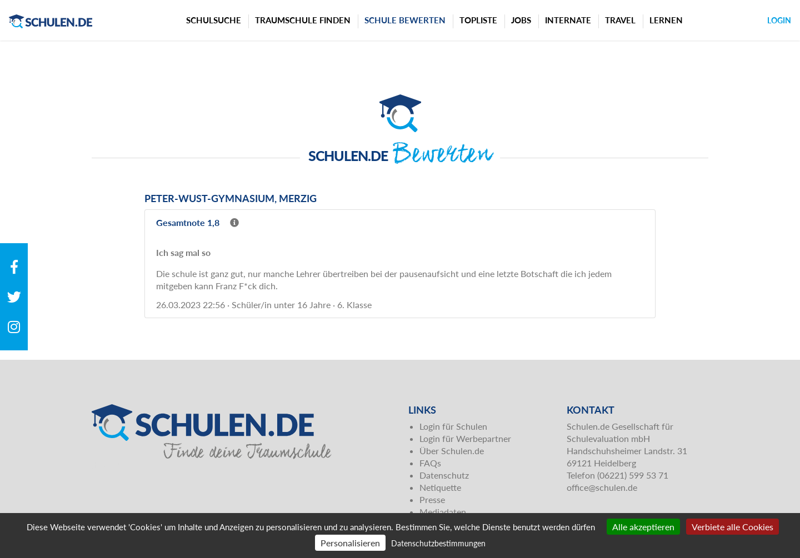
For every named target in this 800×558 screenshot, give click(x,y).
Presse (432, 499)
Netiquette (440, 487)
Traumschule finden (303, 20)
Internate (568, 20)
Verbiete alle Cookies (732, 526)
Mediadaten (442, 511)
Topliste (478, 20)
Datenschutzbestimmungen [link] (438, 543)
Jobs (521, 20)
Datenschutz (444, 475)
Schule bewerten (405, 20)
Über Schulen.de (451, 450)
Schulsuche (213, 20)
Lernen (666, 20)
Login (779, 20)
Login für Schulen (453, 426)
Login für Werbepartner (465, 438)
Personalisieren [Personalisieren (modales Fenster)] (350, 542)
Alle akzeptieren (643, 526)
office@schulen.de (602, 487)
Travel (620, 20)
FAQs (430, 463)
